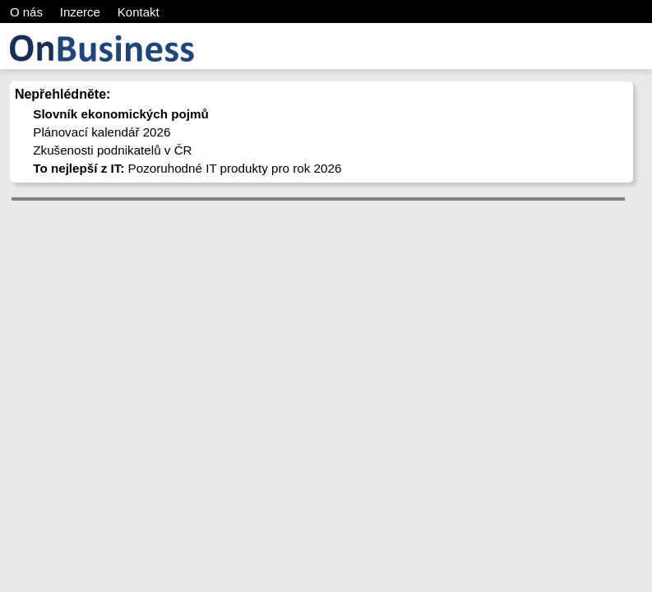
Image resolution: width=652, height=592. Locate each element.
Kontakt (139, 12)
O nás (26, 12)
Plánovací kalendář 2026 (101, 132)
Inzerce (80, 12)
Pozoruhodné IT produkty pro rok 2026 (187, 168)
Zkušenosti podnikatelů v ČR (112, 150)
